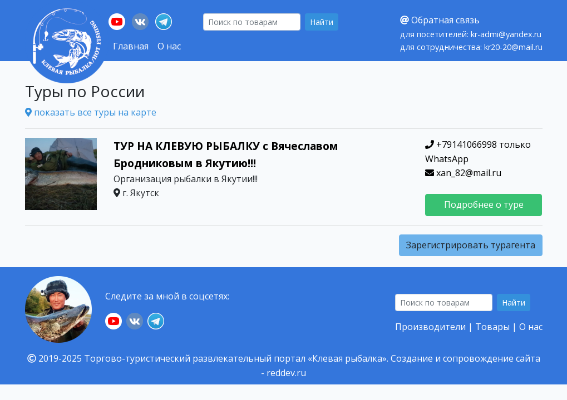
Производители (430, 327)
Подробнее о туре (484, 204)
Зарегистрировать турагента (470, 245)
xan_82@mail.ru (463, 173)
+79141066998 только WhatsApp (478, 151)
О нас (169, 46)
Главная (131, 46)
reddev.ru (286, 373)
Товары (492, 327)
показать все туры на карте (90, 112)
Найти (321, 22)
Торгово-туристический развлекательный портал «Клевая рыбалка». (236, 358)
